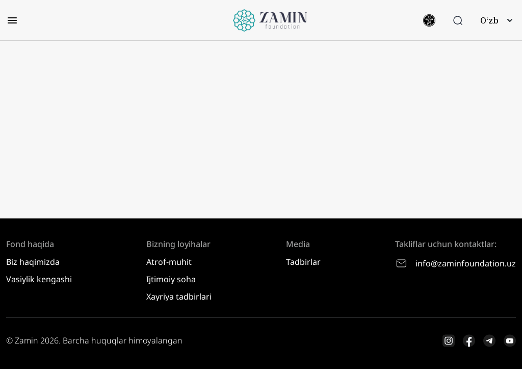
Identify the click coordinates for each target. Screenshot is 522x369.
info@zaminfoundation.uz (455, 263)
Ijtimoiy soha (171, 279)
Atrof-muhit (169, 261)
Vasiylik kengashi (39, 279)
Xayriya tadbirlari (179, 296)
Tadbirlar (303, 261)
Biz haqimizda (33, 261)
